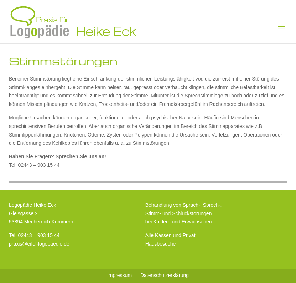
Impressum (119, 275)
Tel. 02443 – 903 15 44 (34, 235)
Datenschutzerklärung (164, 275)
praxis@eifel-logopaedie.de (39, 244)
